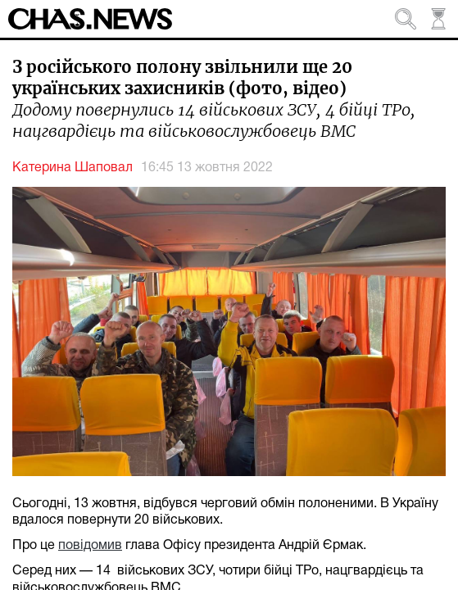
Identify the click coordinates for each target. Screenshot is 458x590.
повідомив (90, 545)
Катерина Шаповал (72, 168)
